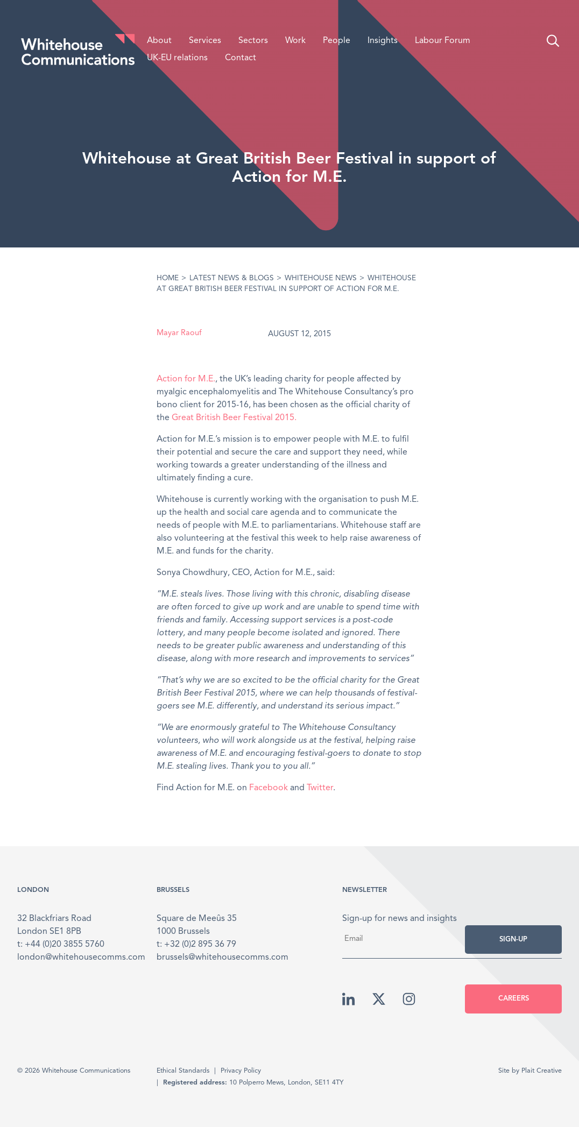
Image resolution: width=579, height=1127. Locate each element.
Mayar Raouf (179, 333)
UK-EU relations (177, 58)
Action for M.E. (186, 379)
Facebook (268, 788)
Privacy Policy (241, 1070)
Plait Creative (541, 1070)
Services (205, 41)
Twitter (320, 788)
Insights (383, 41)
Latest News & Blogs (231, 278)
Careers (513, 998)
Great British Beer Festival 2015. (234, 418)
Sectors (253, 41)
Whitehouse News (321, 278)
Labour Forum (442, 41)
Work (295, 41)
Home (168, 278)
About (159, 41)
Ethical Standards (183, 1070)
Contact (240, 58)
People (336, 41)
